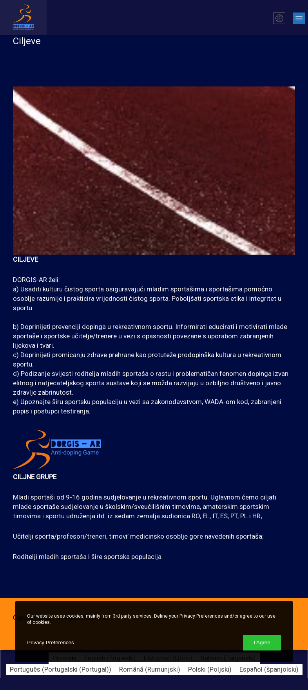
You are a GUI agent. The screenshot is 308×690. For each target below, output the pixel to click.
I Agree (262, 642)
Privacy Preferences (50, 642)
